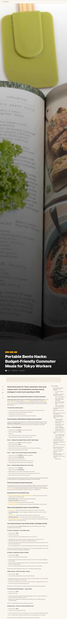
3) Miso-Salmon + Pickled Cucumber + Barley (59, 425)
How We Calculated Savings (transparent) (58, 408)
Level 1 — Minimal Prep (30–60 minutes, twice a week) (60, 435)
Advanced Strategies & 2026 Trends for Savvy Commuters (58, 440)
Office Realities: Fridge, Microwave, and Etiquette (59, 443)
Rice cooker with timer (13, 504)
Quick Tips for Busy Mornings (58, 449)
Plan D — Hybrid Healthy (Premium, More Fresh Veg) (59, 406)
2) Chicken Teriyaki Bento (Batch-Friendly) (59, 422)
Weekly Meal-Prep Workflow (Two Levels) (59, 432)
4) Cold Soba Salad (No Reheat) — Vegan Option (59, 427)
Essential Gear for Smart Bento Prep (58, 411)
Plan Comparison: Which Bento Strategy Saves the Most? (58, 395)
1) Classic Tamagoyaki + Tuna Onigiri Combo (59, 420)
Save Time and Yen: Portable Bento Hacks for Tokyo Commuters (58, 389)
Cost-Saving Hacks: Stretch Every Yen (59, 445)
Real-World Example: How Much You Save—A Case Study (58, 448)
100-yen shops (11, 515)
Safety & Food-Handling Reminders (57, 452)
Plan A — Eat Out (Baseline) (60, 396)
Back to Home (5, 1)
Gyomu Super (10, 488)
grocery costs (26, 400)
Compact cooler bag (12, 502)
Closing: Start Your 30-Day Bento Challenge (59, 457)
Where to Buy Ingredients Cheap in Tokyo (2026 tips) (59, 414)
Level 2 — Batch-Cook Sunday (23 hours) (59, 438)
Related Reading (58, 458)
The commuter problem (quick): (59, 392)
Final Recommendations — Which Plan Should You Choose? (59, 454)
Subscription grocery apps (14, 518)
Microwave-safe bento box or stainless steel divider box (20, 495)
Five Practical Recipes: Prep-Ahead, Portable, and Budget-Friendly (58, 416)
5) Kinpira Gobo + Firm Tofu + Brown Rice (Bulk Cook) (60, 430)
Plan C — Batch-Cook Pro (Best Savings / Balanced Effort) (59, 402)
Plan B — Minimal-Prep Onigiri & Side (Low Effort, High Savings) (59, 399)
